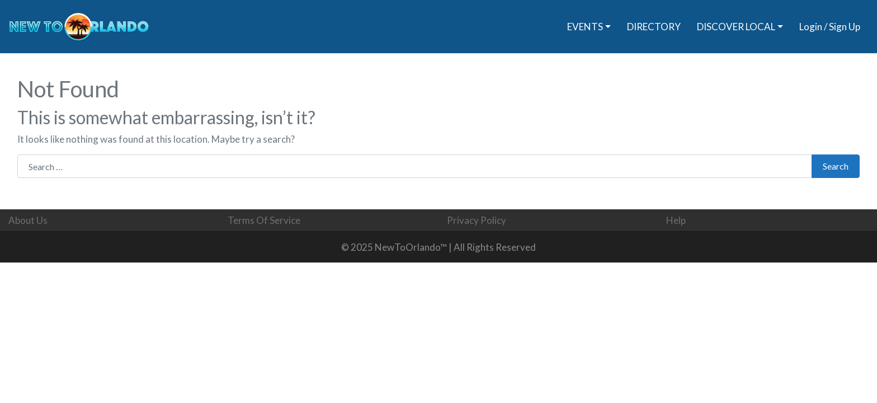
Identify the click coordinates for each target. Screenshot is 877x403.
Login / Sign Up (829, 26)
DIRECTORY (654, 26)
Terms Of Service (264, 220)
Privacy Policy (476, 220)
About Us (28, 220)
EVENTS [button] (585, 26)
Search (835, 166)
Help (676, 220)
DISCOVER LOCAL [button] (736, 26)
